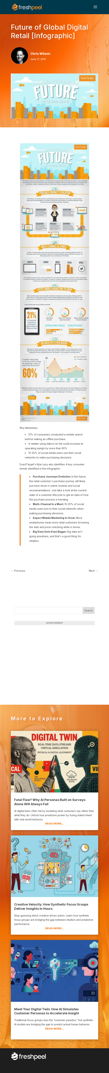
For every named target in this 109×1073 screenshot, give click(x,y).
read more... (54, 823)
